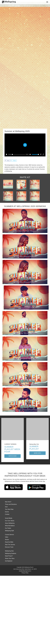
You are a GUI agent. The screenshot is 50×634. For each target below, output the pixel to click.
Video (6, 537)
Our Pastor (8, 528)
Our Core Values (9, 520)
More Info (37, 453)
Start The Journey (10, 544)
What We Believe (10, 525)
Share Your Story (9, 558)
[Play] (6, 154)
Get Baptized (8, 561)
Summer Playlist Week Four (12, 449)
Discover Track (9, 547)
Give (6, 506)
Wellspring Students (10, 553)
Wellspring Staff (9, 530)
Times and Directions (11, 504)
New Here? (8, 501)
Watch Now (12, 456)
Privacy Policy (25, 572)
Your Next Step (9, 509)
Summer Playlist (34, 447)
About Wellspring (9, 523)
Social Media (8, 518)
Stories (7, 539)
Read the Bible (9, 542)
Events (7, 511)
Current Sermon (9, 534)
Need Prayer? (9, 556)
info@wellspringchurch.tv (25, 571)
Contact (7, 514)
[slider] (18, 154)
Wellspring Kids (9, 551)
